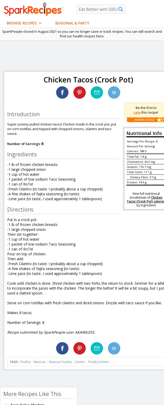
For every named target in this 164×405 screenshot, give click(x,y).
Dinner (80, 362)
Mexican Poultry (60, 362)
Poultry (25, 362)
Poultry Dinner (98, 362)
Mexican (40, 362)
